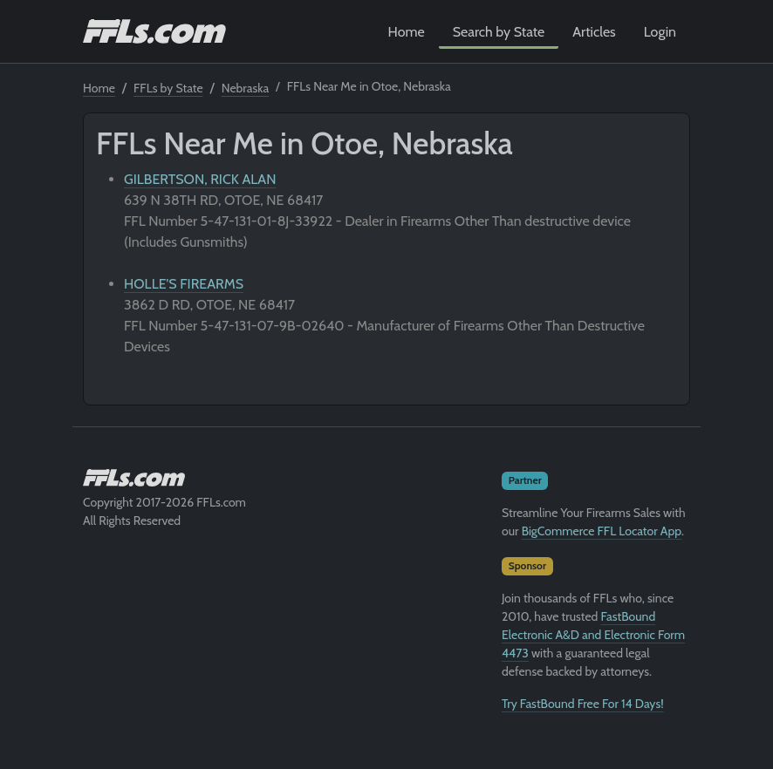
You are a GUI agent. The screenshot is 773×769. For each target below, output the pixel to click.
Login (660, 32)
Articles (593, 32)
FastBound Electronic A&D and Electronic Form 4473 (593, 635)
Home (406, 32)
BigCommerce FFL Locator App (601, 531)
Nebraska (245, 88)
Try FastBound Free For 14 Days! (583, 703)
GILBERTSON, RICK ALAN (200, 179)
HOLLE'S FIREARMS (183, 284)
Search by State (499, 32)
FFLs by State (168, 88)
